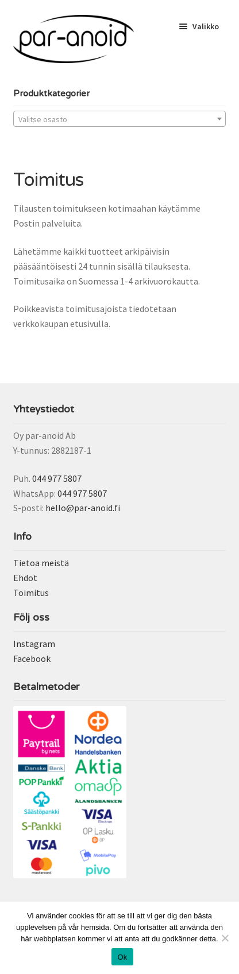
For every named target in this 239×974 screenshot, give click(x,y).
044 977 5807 (57, 478)
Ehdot (25, 577)
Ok (122, 957)
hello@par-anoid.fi (82, 507)
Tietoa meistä (41, 562)
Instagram (34, 643)
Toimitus (31, 592)
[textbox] (120, 119)
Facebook (32, 658)
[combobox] (119, 119)
